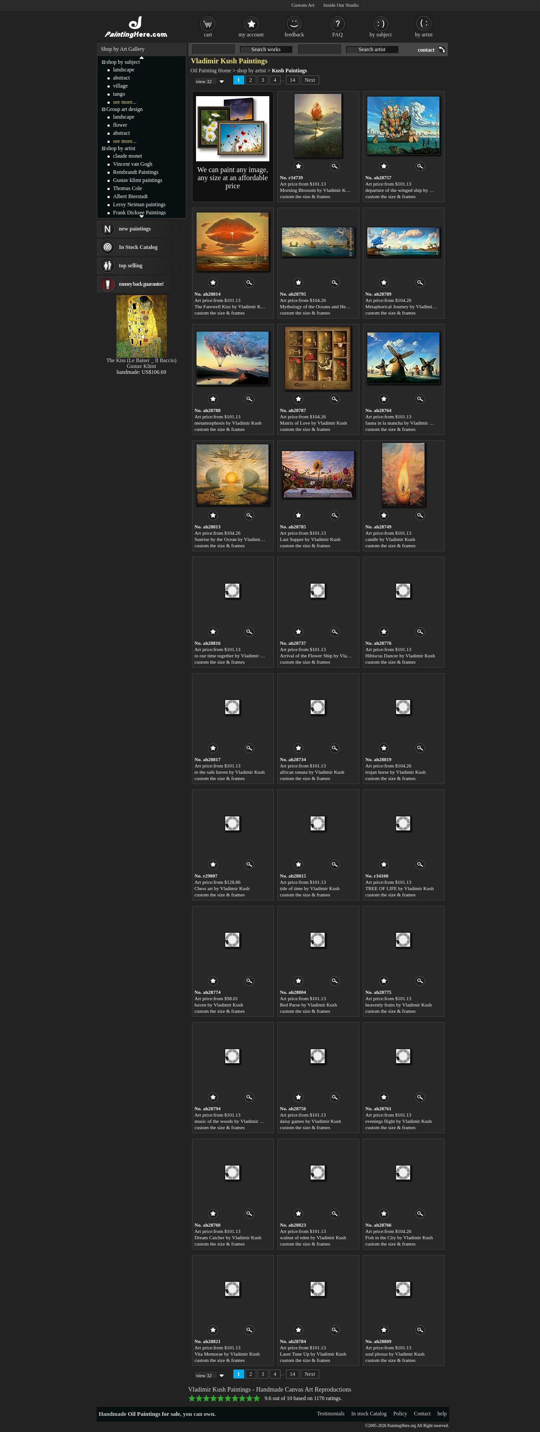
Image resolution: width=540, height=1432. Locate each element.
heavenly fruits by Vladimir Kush (399, 1004)
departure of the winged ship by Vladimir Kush (412, 190)
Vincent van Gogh (132, 164)
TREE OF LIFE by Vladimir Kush (400, 888)
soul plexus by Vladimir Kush (395, 1354)
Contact (422, 1413)
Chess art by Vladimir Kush (222, 888)
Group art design (125, 109)
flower (120, 125)
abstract (121, 78)
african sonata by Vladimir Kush (312, 772)
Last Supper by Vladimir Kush (310, 539)
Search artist (372, 49)
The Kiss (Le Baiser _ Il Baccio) (142, 360)
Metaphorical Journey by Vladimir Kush (406, 306)
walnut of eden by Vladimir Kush (313, 1237)
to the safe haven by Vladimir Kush (230, 772)
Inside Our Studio (340, 5)
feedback (294, 34)
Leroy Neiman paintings (139, 204)
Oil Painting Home (211, 70)
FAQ (337, 34)
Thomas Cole (127, 188)
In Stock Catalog (138, 247)
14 (292, 80)
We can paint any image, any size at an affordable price (232, 178)
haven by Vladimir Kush (219, 1004)
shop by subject (123, 62)
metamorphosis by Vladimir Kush (228, 423)
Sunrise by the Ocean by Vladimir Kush (234, 539)
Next (310, 80)
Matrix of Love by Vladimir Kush (313, 423)
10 (256, 1398)
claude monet (127, 156)
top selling (131, 265)
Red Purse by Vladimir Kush (308, 1004)
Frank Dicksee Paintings (139, 212)
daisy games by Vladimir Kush (310, 1121)
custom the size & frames (305, 196)
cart (208, 34)
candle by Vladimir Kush (390, 539)
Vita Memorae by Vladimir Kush (227, 1354)
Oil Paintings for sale (154, 1413)
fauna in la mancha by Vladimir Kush (403, 423)
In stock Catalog (369, 1413)
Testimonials (330, 1413)
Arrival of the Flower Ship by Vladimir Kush (325, 655)
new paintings (135, 229)
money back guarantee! (141, 284)
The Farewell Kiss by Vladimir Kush (231, 306)
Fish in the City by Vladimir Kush (399, 1237)
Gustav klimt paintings (137, 180)
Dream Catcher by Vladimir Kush (228, 1237)
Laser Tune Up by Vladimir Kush (313, 1354)
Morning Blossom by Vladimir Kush (316, 190)
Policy (400, 1413)
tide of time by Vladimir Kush (310, 888)
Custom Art (302, 5)
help (442, 1413)
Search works (266, 49)
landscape (123, 70)
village (120, 86)
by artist (424, 34)
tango (119, 94)
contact (426, 50)
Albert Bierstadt (130, 196)
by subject (381, 34)
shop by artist (251, 70)
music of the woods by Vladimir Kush (232, 1121)
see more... (125, 102)
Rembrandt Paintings (136, 172)
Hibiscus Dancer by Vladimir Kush (400, 655)
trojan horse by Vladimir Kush (396, 772)
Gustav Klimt (141, 366)
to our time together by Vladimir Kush (233, 655)
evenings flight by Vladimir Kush (399, 1121)
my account (251, 34)
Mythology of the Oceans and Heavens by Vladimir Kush (337, 306)
